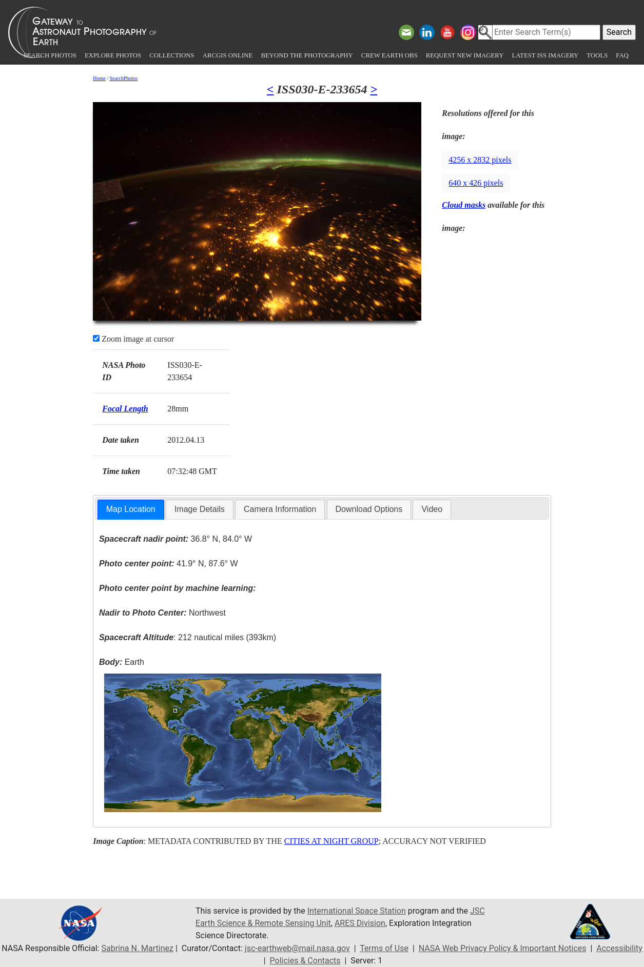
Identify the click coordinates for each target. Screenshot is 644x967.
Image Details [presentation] (199, 509)
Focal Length (125, 408)
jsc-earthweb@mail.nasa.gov (297, 948)
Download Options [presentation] (369, 509)
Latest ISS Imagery (545, 55)
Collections (171, 55)
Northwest (162, 612)
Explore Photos (113, 55)
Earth (121, 662)
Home (99, 78)
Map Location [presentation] (130, 509)
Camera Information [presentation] (280, 509)
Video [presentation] (431, 509)
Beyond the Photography (307, 55)
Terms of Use (384, 948)
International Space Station (356, 911)
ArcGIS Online (228, 55)
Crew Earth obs (389, 55)
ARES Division (360, 923)
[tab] (130, 510)
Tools (597, 55)
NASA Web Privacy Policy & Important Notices (503, 948)
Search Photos (50, 55)
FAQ (622, 55)
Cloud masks (463, 205)
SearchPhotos (124, 78)
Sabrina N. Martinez (137, 948)
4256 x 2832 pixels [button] (479, 159)
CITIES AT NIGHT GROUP (331, 841)
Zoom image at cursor (133, 338)
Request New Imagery (465, 55)
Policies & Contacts (305, 960)
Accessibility (619, 948)
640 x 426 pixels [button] (475, 183)
